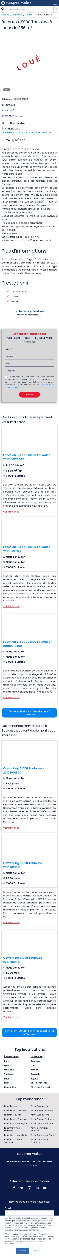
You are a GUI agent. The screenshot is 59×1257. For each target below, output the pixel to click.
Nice (6, 1078)
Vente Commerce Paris (42, 1135)
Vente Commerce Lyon (42, 1123)
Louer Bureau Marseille (15, 1110)
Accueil (5, 14)
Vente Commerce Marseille (39, 1129)
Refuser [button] (37, 1251)
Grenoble (35, 1074)
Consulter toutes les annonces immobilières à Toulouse (29, 1032)
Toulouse (9, 1074)
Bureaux (17, 14)
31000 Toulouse (44, 14)
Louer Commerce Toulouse (13, 1141)
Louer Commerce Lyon (15, 1123)
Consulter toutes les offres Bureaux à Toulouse (29, 713)
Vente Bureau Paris (40, 1114)
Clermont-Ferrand (40, 1087)
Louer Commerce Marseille (13, 1129)
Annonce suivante (28, 314)
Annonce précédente (32, 311)
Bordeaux (35, 1061)
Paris (6, 1061)
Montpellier (10, 1087)
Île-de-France (11, 1056)
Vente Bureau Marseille (42, 1110)
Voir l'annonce (11, 511)
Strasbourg (36, 1056)
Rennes (34, 1069)
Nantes (8, 1082)
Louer (29, 14)
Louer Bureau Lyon (13, 1106)
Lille (32, 1065)
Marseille (9, 1069)
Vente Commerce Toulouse (39, 1141)
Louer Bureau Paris (13, 1114)
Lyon (6, 1065)
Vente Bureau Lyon (40, 1106)
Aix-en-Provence (39, 1082)
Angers (34, 1078)
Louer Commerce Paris (15, 1135)
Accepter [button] (22, 1251)
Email (8, 1208)
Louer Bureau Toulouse (15, 1119)
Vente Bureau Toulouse (42, 1119)
